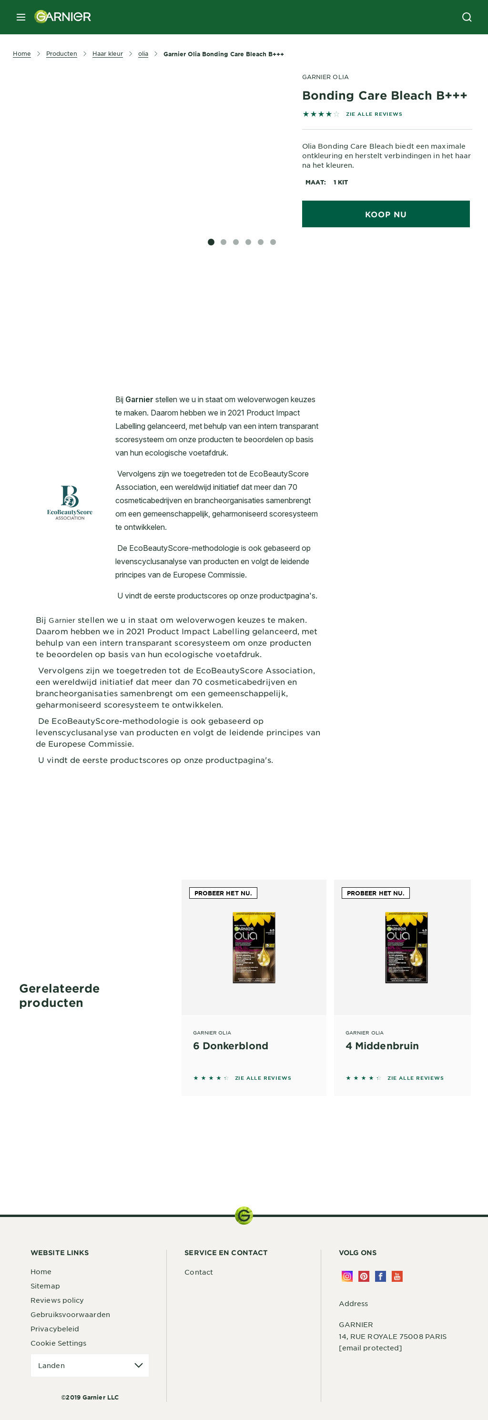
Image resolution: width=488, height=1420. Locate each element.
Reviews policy (57, 1300)
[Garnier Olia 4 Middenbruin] (406, 974)
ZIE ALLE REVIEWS (374, 114)
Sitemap (45, 1285)
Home (40, 1271)
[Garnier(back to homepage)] (59, 17)
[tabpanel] (178, 306)
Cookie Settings (58, 1343)
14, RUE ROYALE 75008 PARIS (393, 1336)
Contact (198, 1272)
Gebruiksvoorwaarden (70, 1314)
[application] (89, 1365)
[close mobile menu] (21, 17)
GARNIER (356, 1324)
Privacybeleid (54, 1328)
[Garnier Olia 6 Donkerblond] (254, 974)
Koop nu (386, 214)
